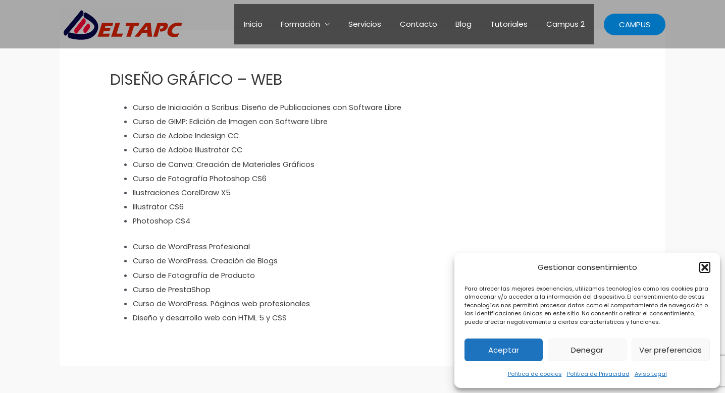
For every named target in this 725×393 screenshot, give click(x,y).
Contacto (430, 24)
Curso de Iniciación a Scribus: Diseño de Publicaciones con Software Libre (269, 107)
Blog (472, 24)
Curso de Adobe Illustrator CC (189, 149)
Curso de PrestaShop (173, 287)
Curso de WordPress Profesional (193, 245)
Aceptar (503, 350)
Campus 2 (567, 24)
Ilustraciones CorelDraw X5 (183, 191)
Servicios (380, 24)
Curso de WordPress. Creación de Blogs (207, 259)
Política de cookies (535, 374)
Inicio (275, 24)
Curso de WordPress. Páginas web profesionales (224, 301)
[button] (705, 267)
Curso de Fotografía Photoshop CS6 (201, 177)
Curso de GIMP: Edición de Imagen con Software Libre (232, 121)
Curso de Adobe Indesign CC (187, 135)
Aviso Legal (651, 374)
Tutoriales (514, 24)
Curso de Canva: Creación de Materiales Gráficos (226, 163)
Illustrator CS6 (159, 205)
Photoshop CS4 (162, 219)
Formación (319, 24)
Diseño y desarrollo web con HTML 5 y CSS (211, 315)
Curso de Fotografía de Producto (195, 272)
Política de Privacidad (598, 374)
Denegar (587, 350)
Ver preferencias (670, 350)
